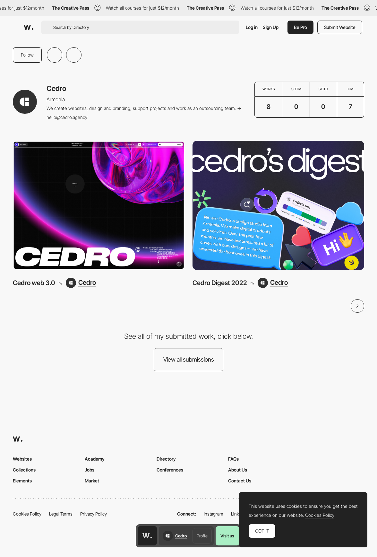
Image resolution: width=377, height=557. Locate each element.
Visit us (227, 535)
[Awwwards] (28, 27)
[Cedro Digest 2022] (278, 205)
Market (92, 480)
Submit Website (340, 27)
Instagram (213, 514)
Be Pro (300, 27)
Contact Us (239, 480)
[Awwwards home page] (147, 535)
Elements (22, 480)
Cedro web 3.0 (34, 283)
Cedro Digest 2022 (220, 283)
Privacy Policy (93, 514)
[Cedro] (81, 283)
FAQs (233, 459)
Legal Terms (61, 514)
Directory (166, 459)
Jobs (89, 469)
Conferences (170, 469)
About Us (237, 469)
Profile (202, 535)
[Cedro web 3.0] (99, 205)
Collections (24, 469)
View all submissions (188, 359)
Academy (95, 459)
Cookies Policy (27, 514)
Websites (22, 459)
